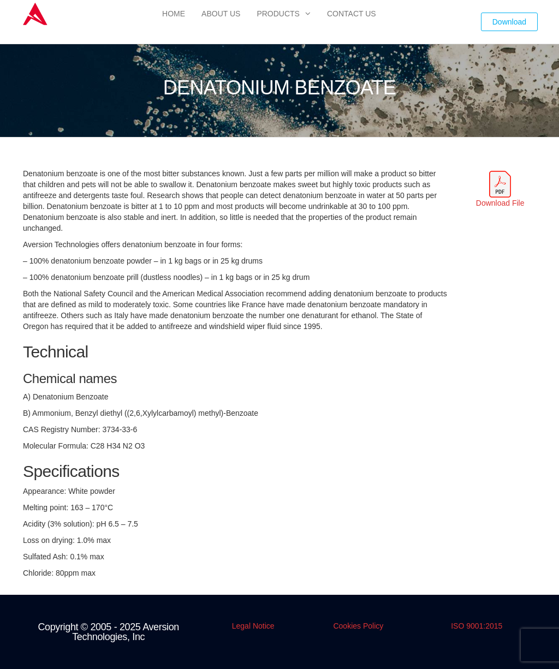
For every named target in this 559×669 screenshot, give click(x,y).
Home (173, 13)
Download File (500, 203)
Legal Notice (253, 626)
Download (509, 21)
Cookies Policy (358, 626)
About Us (220, 13)
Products (278, 13)
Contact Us (351, 13)
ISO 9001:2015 (476, 626)
